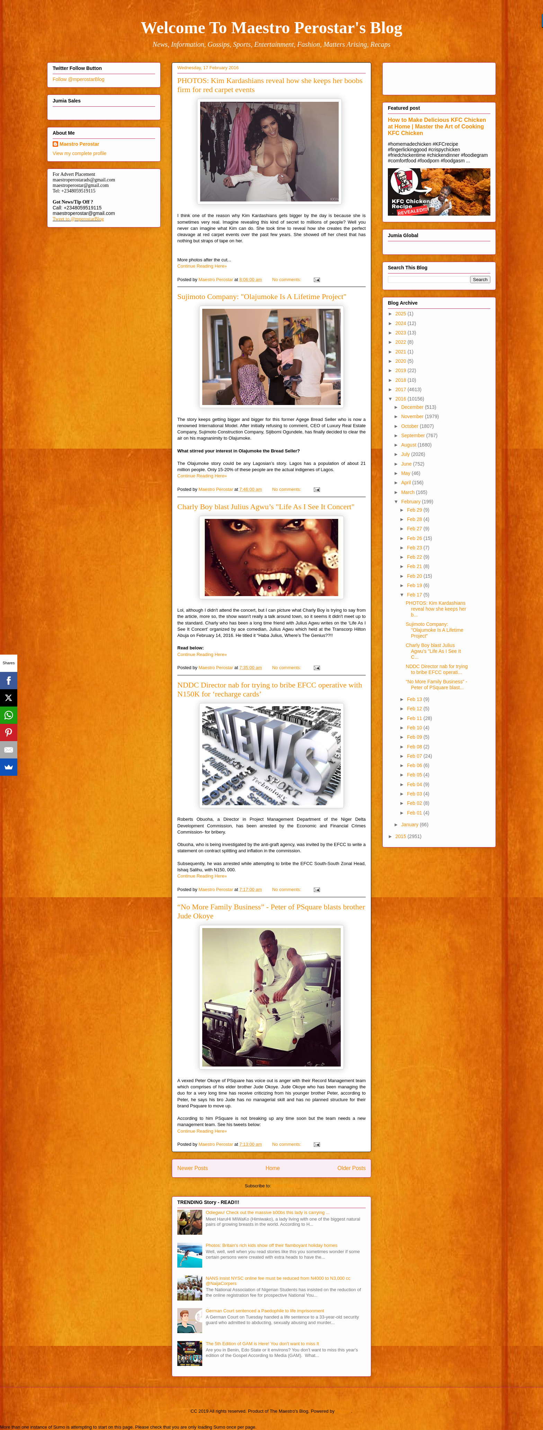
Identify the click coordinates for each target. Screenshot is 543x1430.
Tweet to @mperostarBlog (78, 219)
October (410, 426)
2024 (401, 323)
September (413, 435)
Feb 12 (415, 708)
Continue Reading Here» (202, 266)
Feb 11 (415, 718)
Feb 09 (415, 737)
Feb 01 (415, 813)
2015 (401, 836)
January (410, 824)
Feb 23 (415, 547)
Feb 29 (415, 510)
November (413, 416)
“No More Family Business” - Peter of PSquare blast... (436, 684)
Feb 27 (415, 528)
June (407, 464)
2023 (401, 332)
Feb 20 (415, 576)
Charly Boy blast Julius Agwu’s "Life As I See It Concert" (266, 506)
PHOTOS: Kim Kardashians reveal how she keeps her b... (436, 609)
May (406, 473)
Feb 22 (415, 557)
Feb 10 (415, 727)
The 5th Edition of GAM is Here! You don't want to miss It (262, 1343)
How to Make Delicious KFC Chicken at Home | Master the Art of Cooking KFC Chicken (437, 126)
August (409, 445)
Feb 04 (415, 784)
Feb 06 (415, 765)
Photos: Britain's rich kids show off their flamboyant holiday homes (271, 1245)
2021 (401, 351)
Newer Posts (192, 1168)
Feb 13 (415, 699)
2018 (401, 380)
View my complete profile (79, 153)
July (406, 454)
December (413, 407)
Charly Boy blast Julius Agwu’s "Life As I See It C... (433, 651)
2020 (401, 361)
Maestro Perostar (79, 144)
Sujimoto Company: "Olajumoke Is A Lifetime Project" (261, 296)
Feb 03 (415, 794)
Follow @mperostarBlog (79, 79)
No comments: (287, 279)
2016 (401, 399)
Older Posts (352, 1168)
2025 (401, 313)
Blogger (343, 1411)
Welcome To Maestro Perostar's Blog (271, 27)
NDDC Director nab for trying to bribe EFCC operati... (437, 669)
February (411, 501)
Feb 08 (415, 746)
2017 (401, 389)
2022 (401, 342)
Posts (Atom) (285, 1185)
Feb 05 (415, 774)
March (408, 492)
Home (273, 1168)
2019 (401, 370)
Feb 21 (415, 566)
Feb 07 (415, 756)
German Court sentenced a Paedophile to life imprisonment (265, 1310)
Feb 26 (415, 538)
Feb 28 (415, 519)
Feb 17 (415, 594)
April (406, 482)
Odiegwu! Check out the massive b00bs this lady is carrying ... (268, 1212)
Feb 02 (415, 803)
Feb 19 (415, 585)
